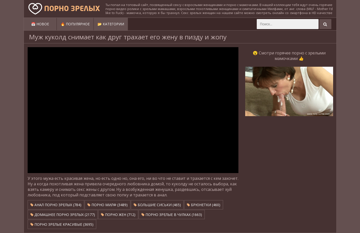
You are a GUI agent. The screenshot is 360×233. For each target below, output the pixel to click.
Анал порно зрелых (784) (55, 204)
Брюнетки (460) (203, 204)
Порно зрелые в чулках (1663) (171, 214)
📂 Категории (110, 24)
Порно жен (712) (118, 214)
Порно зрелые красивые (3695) (61, 224)
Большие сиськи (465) (157, 204)
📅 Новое (40, 24)
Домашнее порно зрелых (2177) (62, 214)
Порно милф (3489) (107, 204)
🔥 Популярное (75, 24)
